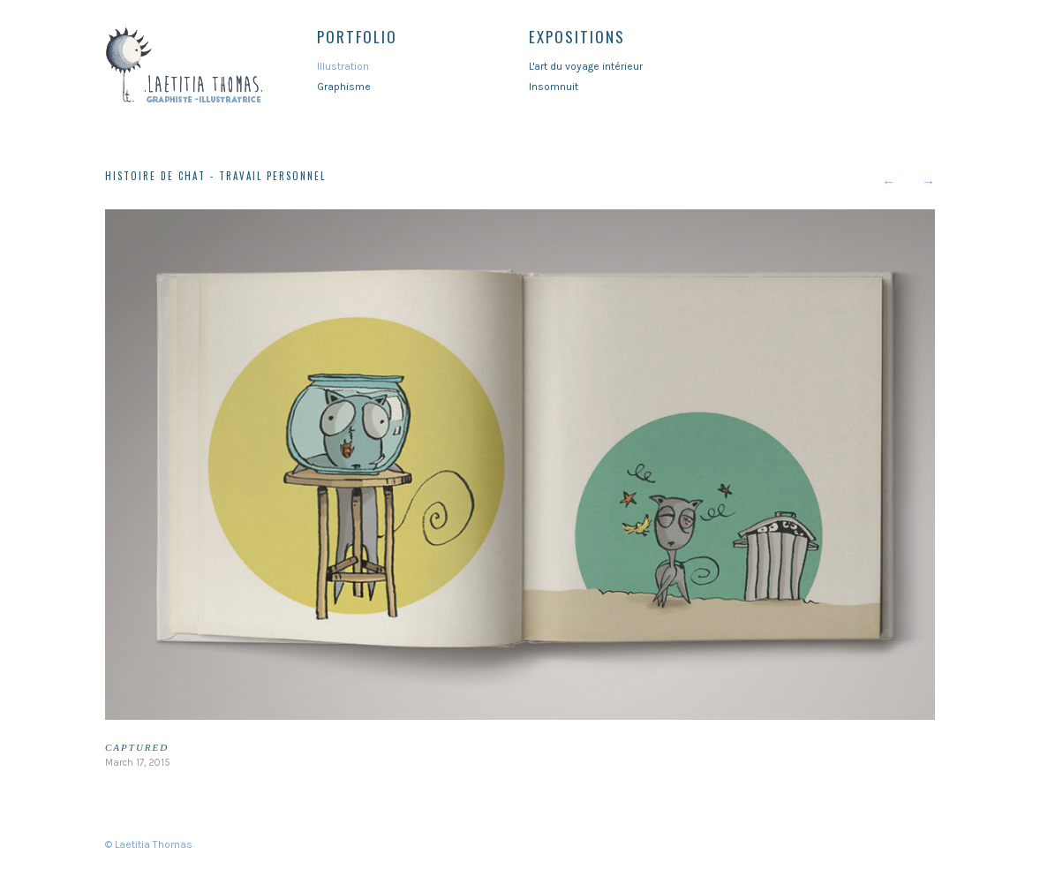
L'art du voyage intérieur (586, 66)
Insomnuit (553, 86)
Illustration (343, 66)
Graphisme (344, 86)
